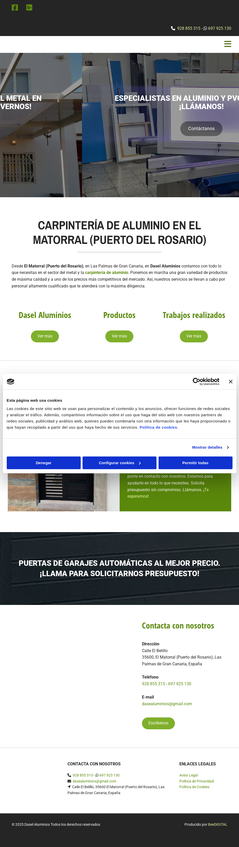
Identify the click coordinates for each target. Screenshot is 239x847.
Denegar (43, 463)
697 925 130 (219, 28)
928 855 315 (188, 28)
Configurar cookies (120, 463)
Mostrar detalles (207, 447)
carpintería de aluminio (106, 272)
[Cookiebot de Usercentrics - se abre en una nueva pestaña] (196, 381)
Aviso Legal (188, 775)
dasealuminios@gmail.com (167, 703)
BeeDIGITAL (217, 824)
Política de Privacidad (196, 781)
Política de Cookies (194, 787)
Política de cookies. (159, 427)
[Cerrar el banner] (231, 381)
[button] (119, 138)
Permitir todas (195, 463)
